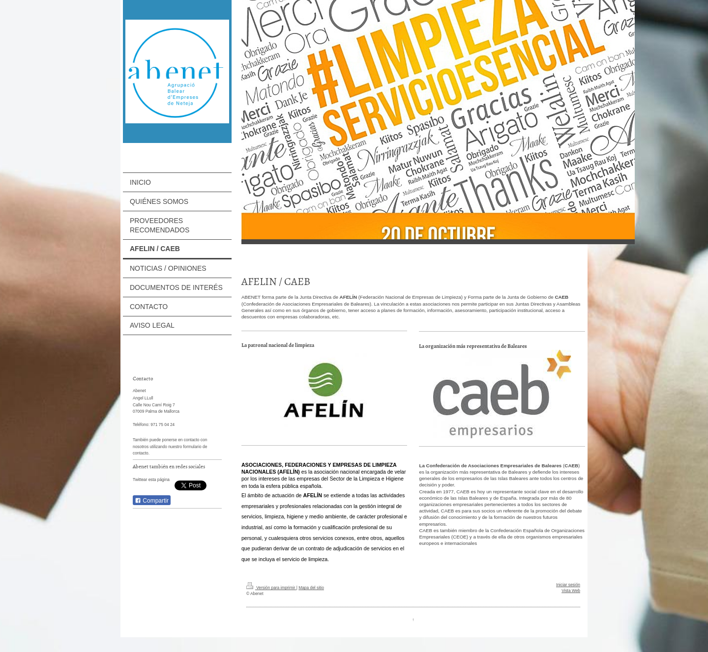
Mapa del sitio (311, 587)
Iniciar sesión (568, 584)
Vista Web (570, 590)
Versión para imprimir (271, 587)
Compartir (152, 500)
